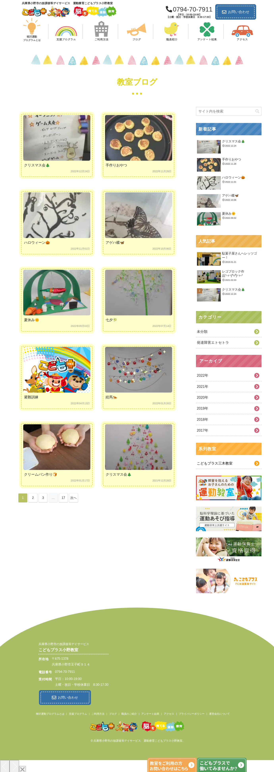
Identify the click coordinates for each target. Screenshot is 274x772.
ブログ (113, 713)
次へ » (73, 499)
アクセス (169, 713)
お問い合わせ (235, 12)
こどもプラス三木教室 (215, 463)
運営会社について (219, 713)
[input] (228, 111)
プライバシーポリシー (192, 713)
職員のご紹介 (129, 713)
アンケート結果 (150, 713)
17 (63, 497)
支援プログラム (78, 713)
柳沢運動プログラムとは (50, 713)
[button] (257, 111)
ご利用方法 (98, 713)
